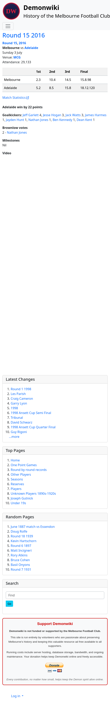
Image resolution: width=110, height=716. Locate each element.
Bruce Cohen (20, 560)
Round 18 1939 (22, 536)
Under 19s (18, 503)
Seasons (17, 479)
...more (14, 436)
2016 (22, 43)
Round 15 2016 (23, 35)
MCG (17, 57)
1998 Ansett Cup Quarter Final (33, 427)
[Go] (9, 604)
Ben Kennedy (62, 120)
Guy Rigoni (19, 432)
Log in (16, 696)
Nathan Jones (38, 120)
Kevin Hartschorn (23, 541)
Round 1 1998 (21, 389)
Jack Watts (72, 115)
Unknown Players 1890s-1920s (33, 493)
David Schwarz (21, 422)
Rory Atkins (19, 555)
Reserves (17, 484)
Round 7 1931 (21, 569)
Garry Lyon (19, 403)
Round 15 (9, 43)
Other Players (21, 474)
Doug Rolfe (19, 531)
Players (16, 489)
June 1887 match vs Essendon (33, 526)
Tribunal (17, 417)
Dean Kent (84, 120)
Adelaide (31, 48)
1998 (14, 408)
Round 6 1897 (21, 545)
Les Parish (18, 394)
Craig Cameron (22, 398)
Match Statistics (14, 97)
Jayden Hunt (15, 120)
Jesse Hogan (52, 115)
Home (15, 460)
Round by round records (29, 470)
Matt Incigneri (21, 550)
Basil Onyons (20, 565)
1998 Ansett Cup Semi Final (31, 413)
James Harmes (95, 115)
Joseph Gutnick (22, 498)
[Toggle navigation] (7, 26)
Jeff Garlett (31, 115)
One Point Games (24, 465)
